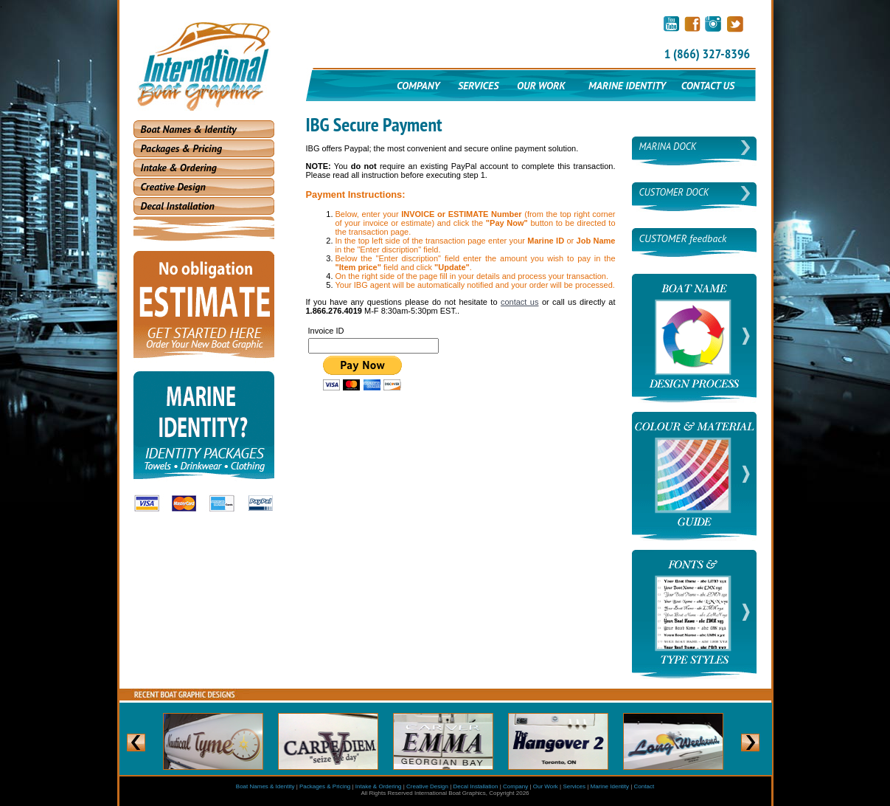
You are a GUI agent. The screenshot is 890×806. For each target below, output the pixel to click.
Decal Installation (178, 206)
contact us (520, 301)
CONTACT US (707, 85)
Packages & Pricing (182, 148)
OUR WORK (541, 85)
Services (574, 786)
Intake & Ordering (179, 167)
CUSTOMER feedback (683, 238)
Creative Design (173, 186)
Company (515, 786)
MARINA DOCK (668, 146)
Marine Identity (610, 786)
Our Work (545, 786)
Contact (644, 786)
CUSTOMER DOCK (674, 192)
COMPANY (418, 85)
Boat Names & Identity (189, 129)
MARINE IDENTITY (628, 85)
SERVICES (478, 85)
